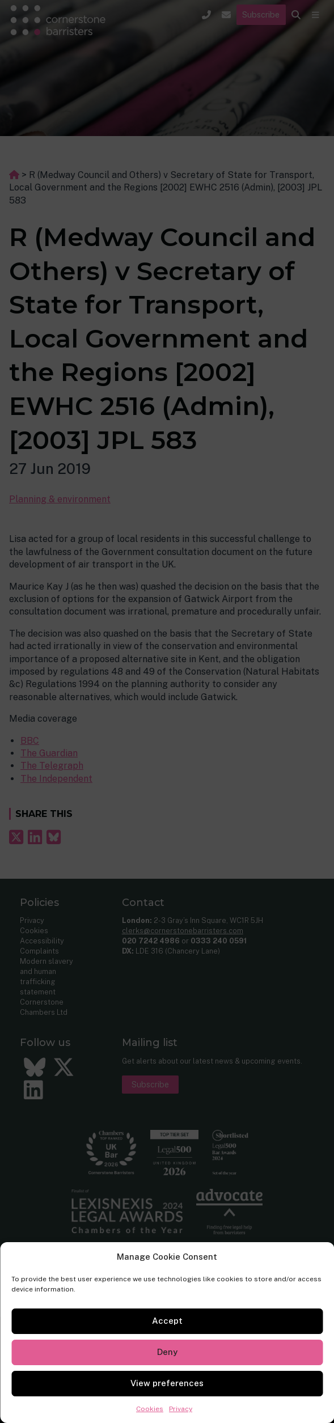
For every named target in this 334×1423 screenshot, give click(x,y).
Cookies (149, 1409)
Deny (167, 1352)
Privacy (180, 1409)
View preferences (167, 1383)
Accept (167, 1320)
